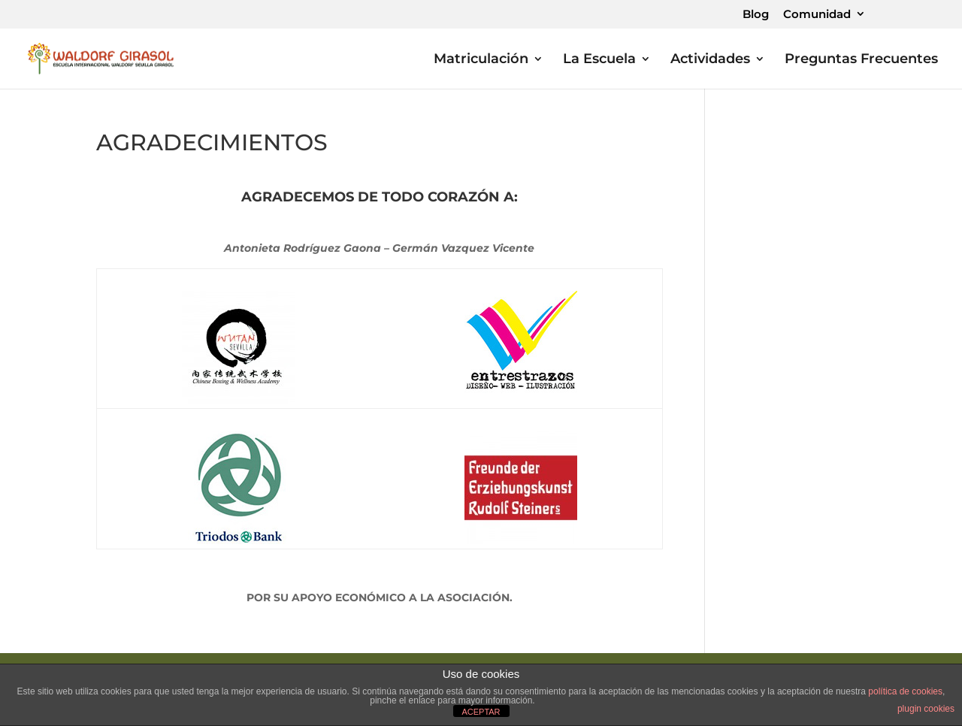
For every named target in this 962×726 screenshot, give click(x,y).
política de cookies (905, 691)
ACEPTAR (480, 711)
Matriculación (481, 60)
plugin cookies (925, 708)
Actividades (710, 60)
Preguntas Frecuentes (861, 60)
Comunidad (817, 14)
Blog (756, 14)
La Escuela (599, 60)
